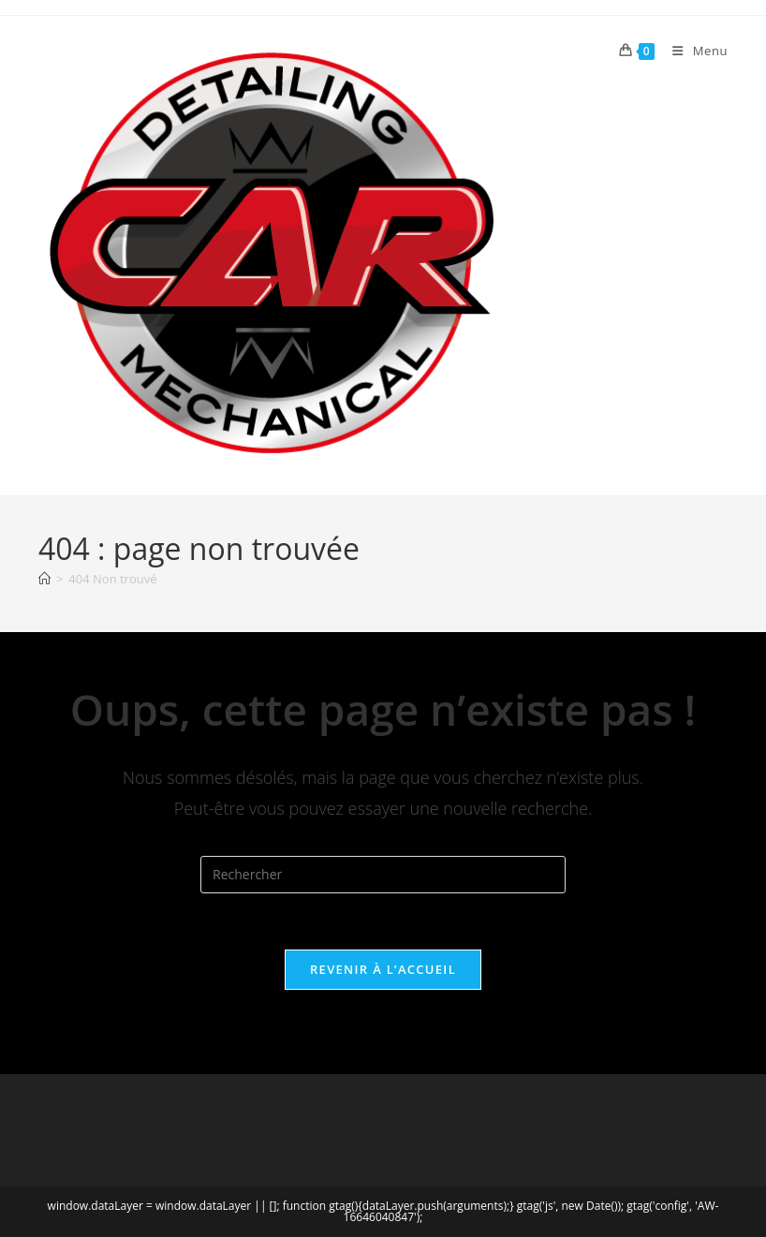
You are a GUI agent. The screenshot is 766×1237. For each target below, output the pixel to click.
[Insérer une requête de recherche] (383, 874)
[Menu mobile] (693, 50)
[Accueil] (44, 578)
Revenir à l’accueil (383, 969)
